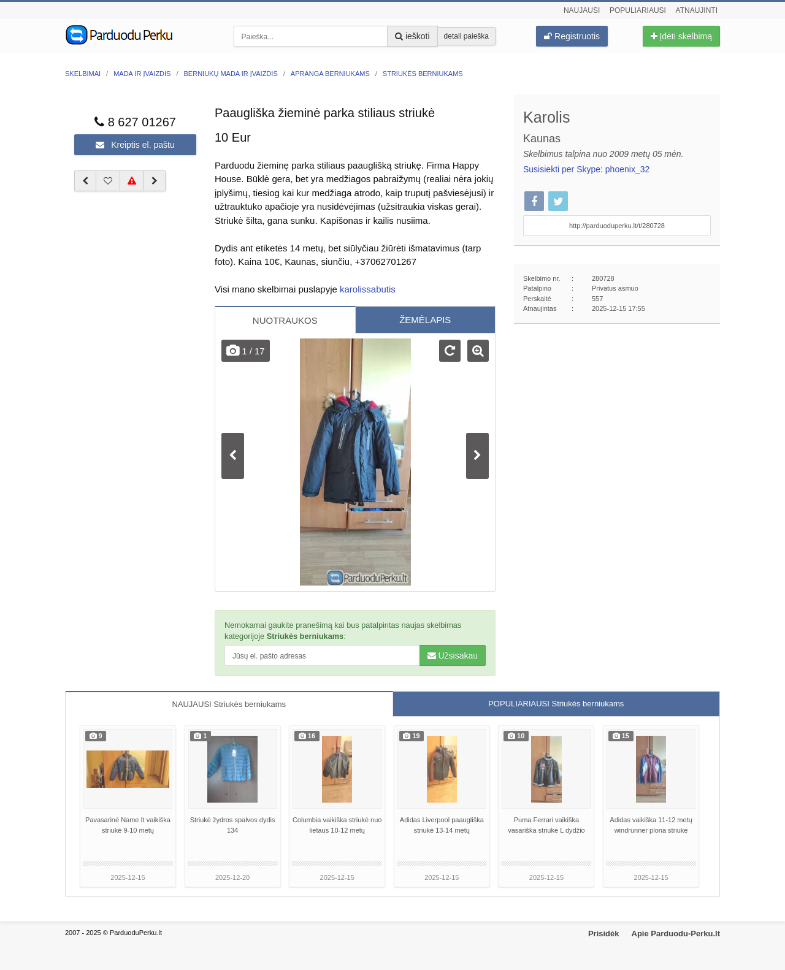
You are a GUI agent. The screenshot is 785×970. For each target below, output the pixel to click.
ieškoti (412, 36)
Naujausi (582, 10)
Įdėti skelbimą (681, 36)
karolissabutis (368, 289)
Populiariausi (638, 10)
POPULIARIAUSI (556, 703)
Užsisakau (452, 655)
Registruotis (572, 36)
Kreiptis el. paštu (135, 145)
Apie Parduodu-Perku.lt (676, 933)
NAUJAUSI (229, 704)
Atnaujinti (697, 10)
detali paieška (466, 36)
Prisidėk (603, 933)
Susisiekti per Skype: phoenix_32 (586, 169)
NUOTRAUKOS (285, 320)
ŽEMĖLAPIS (425, 320)
